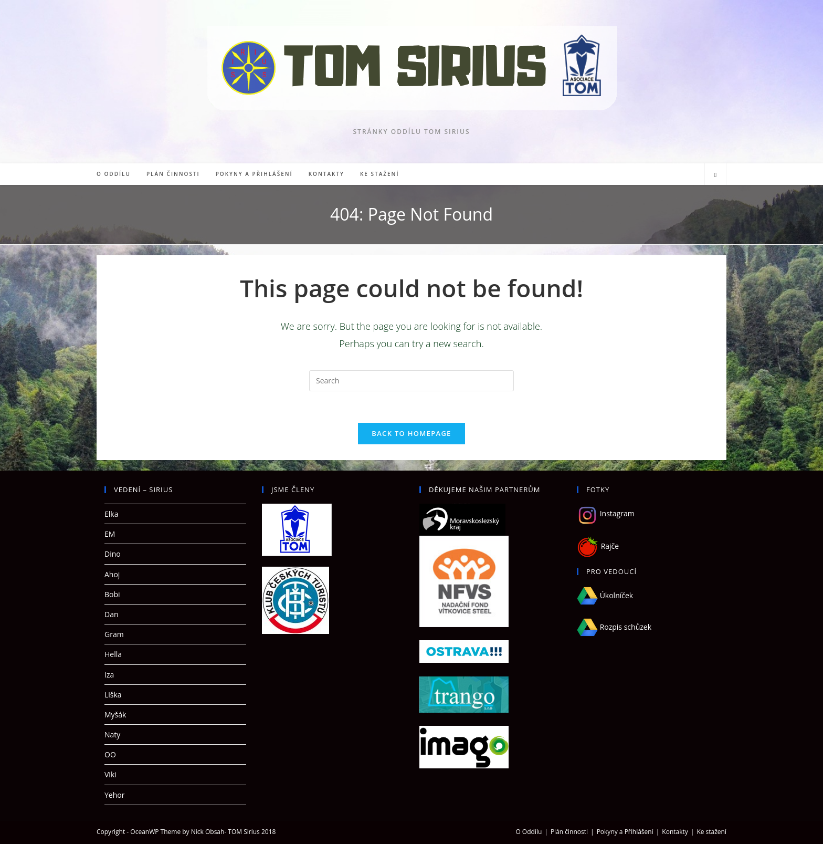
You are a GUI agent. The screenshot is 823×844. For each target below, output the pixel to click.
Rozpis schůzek (614, 627)
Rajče (609, 546)
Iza (109, 675)
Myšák (115, 715)
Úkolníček (605, 595)
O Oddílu (528, 831)
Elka (111, 514)
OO (110, 754)
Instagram (606, 513)
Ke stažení (711, 831)
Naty (112, 734)
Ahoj (112, 574)
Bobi (112, 594)
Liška (113, 695)
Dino (112, 554)
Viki (110, 774)
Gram (114, 634)
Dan (111, 614)
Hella (113, 654)
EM (109, 534)
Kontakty (675, 831)
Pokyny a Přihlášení (625, 831)
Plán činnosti (569, 831)
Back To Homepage (411, 433)
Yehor (114, 795)
